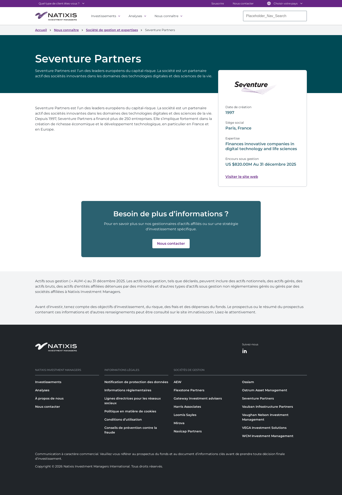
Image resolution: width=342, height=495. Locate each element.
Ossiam (248, 382)
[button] (171, 243)
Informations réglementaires (127, 390)
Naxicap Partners (188, 431)
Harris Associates (187, 407)
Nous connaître (166, 16)
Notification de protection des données (136, 382)
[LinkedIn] (244, 351)
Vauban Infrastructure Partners (267, 407)
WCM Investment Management (267, 436)
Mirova (179, 423)
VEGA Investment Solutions (264, 428)
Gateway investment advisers (198, 398)
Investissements (103, 16)
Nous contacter (243, 3)
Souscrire (217, 3)
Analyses (135, 16)
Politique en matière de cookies (130, 411)
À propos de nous (49, 398)
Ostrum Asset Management (264, 390)
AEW (177, 382)
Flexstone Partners (189, 390)
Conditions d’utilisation (123, 419)
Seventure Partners (258, 398)
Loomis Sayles (185, 415)
